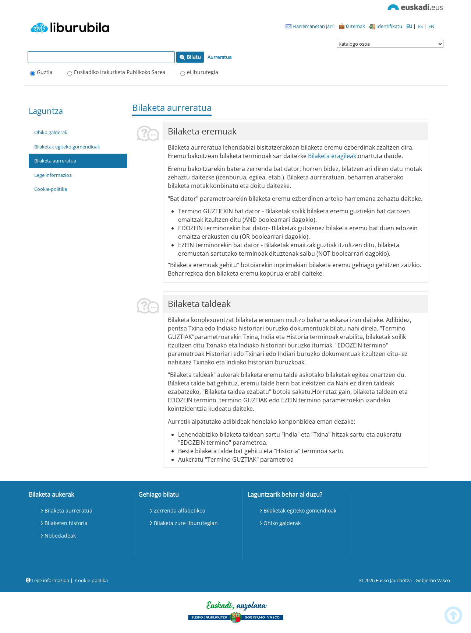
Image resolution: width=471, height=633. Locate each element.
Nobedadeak (60, 535)
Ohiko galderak (50, 132)
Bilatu (190, 56)
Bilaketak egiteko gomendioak (67, 146)
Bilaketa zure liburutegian (186, 523)
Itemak (352, 26)
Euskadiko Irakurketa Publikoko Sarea (120, 72)
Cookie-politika (50, 189)
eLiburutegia (202, 72)
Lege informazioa (53, 175)
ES (421, 26)
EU (409, 26)
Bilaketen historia (66, 523)
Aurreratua (219, 57)
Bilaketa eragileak (332, 156)
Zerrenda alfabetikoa (179, 510)
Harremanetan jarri (310, 26)
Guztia (45, 72)
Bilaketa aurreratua (55, 160)
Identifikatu (385, 26)
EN (431, 26)
